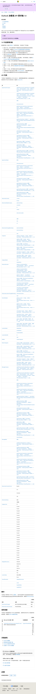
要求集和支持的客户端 (8, 642)
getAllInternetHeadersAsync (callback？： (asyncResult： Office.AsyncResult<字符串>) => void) (25, 444)
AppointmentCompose (6, 87)
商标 (8, 690)
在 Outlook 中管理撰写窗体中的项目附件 (21, 49)
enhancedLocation (20, 104)
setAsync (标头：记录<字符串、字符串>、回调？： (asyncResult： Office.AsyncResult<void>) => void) (25, 320)
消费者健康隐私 (26, 688)
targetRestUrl (19, 587)
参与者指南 (17, 654)
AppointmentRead (5, 160)
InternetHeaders (5, 297)
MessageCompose (5, 367)
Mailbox (3, 339)
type (17, 233)
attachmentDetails (20, 227)
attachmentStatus (20, 230)
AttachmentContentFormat (7, 486)
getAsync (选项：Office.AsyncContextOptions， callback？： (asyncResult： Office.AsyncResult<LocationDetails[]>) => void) (25, 279)
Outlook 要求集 (11, 12)
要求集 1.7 (12, 45)
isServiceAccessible (20, 212)
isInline (18, 209)
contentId (18, 205)
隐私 (20, 688)
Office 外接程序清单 (13, 614)
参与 (17, 688)
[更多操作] (34, 12)
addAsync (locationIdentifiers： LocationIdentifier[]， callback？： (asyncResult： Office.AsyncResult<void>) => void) (25, 265)
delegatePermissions (20, 579)
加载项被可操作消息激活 (19, 65)
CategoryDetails (5, 260)
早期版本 (9, 688)
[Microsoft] (18, 1)
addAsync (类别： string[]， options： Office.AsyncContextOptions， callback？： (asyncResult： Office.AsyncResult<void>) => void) (26, 240)
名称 (17, 218)
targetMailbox (19, 585)
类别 (17, 52)
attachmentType (19, 202)
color (17, 260)
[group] (18, 337)
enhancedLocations (20, 293)
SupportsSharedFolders (27, 623)
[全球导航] (1, 2)
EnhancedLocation (5, 264)
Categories (4, 235)
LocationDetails (4, 328)
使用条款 (4, 690)
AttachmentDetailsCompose (7, 202)
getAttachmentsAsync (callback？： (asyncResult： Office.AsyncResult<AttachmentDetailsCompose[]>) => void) (26, 120)
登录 (34, 1)
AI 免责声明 (4, 688)
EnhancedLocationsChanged (7, 606)
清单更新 (4, 26)
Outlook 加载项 (7, 640)
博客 (13, 688)
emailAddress (19, 330)
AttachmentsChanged (6, 604)
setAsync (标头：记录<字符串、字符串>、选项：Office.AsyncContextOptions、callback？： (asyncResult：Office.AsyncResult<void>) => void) (26, 325)
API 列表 (3, 23)
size (17, 221)
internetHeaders (19, 437)
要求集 (6, 12)
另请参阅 (4, 27)
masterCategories (20, 339)
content (18, 198)
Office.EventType (30, 596)
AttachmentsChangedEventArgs (7, 227)
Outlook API (19, 79)
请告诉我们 (6, 8)
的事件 (14, 594)
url (17, 223)
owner (18, 582)
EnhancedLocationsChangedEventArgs (9, 293)
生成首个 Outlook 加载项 (9, 645)
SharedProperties (5, 579)
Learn (2, 12)
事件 (3, 24)
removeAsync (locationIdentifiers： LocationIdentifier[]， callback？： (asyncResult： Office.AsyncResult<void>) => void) (25, 284)
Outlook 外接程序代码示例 (9, 643)
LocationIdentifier (5, 335)
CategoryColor (4, 504)
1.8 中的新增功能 (5, 21)
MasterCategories (5, 342)
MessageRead (4, 439)
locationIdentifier (20, 332)
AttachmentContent (5, 198)
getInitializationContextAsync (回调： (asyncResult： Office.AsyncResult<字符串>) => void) (25, 132)
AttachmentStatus (5, 499)
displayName (19, 262)
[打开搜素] (32, 2)
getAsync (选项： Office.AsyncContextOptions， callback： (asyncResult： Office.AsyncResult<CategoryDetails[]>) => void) (25, 248)
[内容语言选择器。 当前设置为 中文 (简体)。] (5, 686)
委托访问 (9, 54)
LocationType (4, 574)
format (18, 200)
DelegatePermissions (5, 561)
